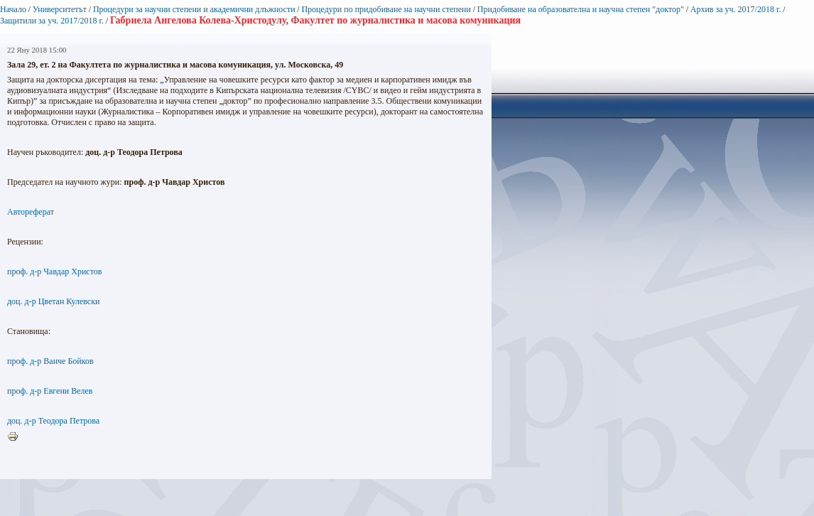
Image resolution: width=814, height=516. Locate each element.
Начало (13, 9)
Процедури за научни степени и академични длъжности (194, 9)
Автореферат (30, 212)
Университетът (60, 9)
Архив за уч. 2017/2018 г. (735, 9)
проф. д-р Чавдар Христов (54, 271)
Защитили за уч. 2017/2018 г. (52, 21)
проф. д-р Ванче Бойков (50, 361)
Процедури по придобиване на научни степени (386, 9)
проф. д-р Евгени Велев (50, 391)
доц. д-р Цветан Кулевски (53, 301)
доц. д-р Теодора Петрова (53, 421)
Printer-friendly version (16, 437)
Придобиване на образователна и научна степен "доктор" (580, 9)
